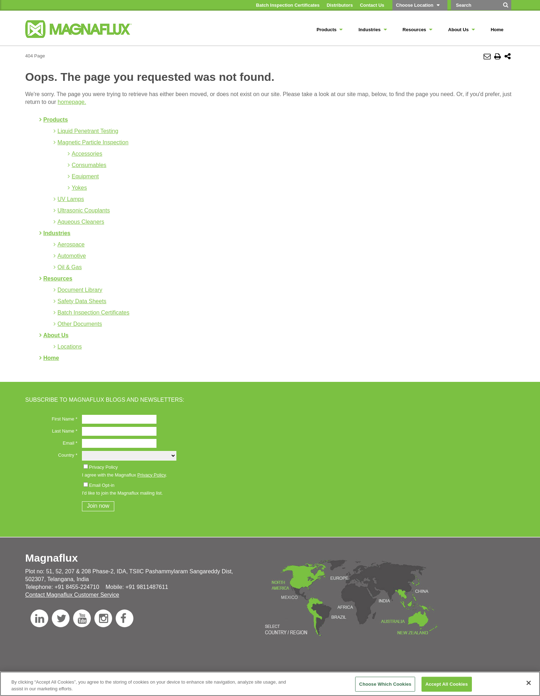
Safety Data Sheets (81, 301)
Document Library (79, 290)
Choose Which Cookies (385, 684)
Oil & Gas (69, 267)
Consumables (89, 165)
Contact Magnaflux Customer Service (72, 595)
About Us (55, 335)
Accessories (87, 154)
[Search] (506, 7)
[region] (270, 684)
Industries (56, 233)
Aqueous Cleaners (80, 222)
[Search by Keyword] (475, 5)
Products (55, 120)
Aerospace (71, 244)
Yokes (79, 188)
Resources (57, 278)
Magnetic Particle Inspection (92, 142)
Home (51, 358)
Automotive (71, 256)
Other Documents (79, 324)
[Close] (528, 683)
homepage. (72, 102)
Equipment (85, 176)
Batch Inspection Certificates (93, 313)
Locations (69, 347)
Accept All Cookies (446, 684)
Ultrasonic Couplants (83, 210)
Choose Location (414, 5)
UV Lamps (70, 199)
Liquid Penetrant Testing (87, 131)
